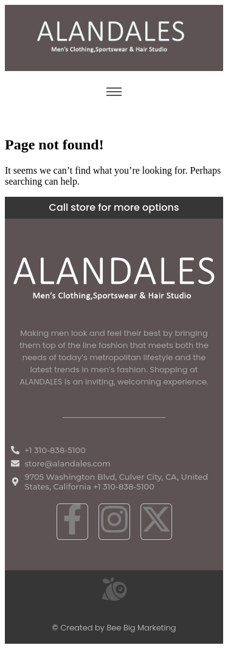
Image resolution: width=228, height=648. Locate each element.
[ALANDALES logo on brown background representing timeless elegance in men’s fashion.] (114, 37)
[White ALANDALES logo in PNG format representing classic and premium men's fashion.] (114, 277)
